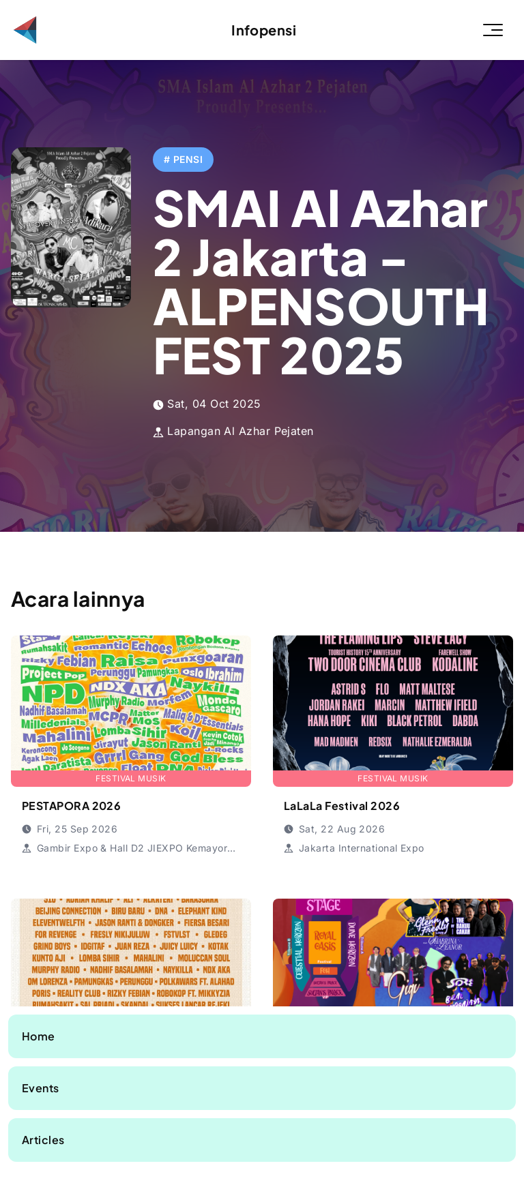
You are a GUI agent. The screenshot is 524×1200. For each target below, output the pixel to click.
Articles (43, 1139)
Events (40, 1088)
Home (38, 1036)
